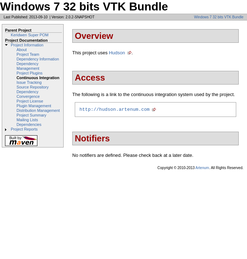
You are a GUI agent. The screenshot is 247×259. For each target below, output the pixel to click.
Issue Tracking (29, 82)
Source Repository (33, 87)
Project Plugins (29, 73)
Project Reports (24, 129)
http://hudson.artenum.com (114, 110)
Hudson (117, 52)
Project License (30, 101)
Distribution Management (38, 110)
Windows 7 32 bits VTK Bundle (218, 17)
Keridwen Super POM (30, 35)
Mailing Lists (27, 120)
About (22, 49)
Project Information (27, 45)
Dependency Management (28, 66)
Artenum (202, 169)
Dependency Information (38, 59)
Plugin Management (34, 106)
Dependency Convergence (28, 94)
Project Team (28, 54)
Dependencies (29, 124)
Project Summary (31, 115)
